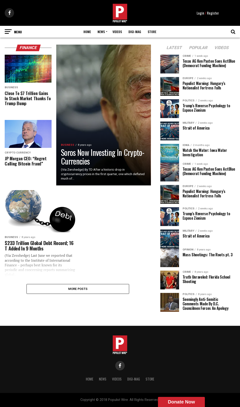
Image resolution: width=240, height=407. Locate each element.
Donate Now (181, 401)
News (101, 31)
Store (152, 31)
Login (200, 12)
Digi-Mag (134, 31)
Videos (117, 31)
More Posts (78, 289)
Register (213, 12)
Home (87, 31)
